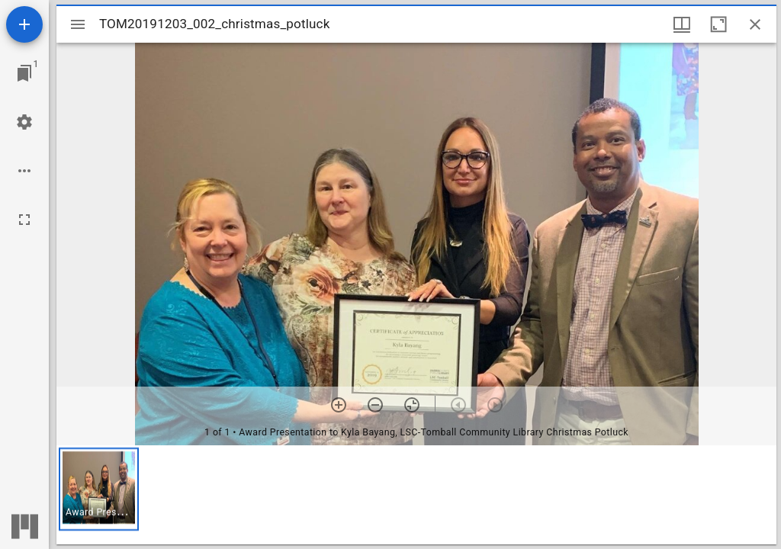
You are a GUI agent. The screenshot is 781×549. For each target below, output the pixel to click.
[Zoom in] (338, 405)
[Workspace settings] (24, 122)
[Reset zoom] (412, 405)
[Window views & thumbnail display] (682, 24)
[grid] (416, 494)
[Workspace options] (24, 170)
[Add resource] (24, 24)
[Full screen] (24, 219)
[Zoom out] (375, 405)
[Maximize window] (718, 24)
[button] (99, 489)
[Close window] (755, 24)
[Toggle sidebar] (77, 24)
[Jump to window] (24, 73)
